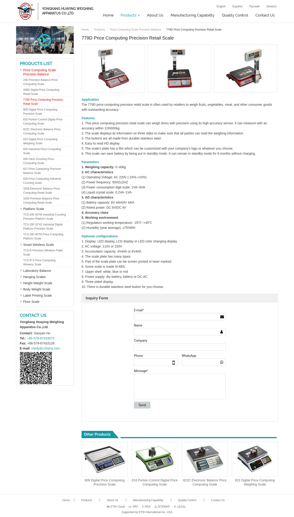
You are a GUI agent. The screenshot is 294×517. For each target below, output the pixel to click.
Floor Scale (31, 302)
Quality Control (235, 15)
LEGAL (180, 506)
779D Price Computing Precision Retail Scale (43, 101)
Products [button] (130, 15)
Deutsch (271, 6)
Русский (254, 6)
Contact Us (265, 15)
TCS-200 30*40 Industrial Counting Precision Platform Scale (44, 216)
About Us (155, 15)
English (221, 6)
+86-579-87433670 (40, 338)
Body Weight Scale (36, 289)
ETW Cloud (116, 506)
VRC (133, 506)
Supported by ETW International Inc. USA (147, 512)
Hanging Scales (34, 277)
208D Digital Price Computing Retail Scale (41, 92)
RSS (146, 506)
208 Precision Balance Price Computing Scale (40, 82)
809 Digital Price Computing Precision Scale (105, 482)
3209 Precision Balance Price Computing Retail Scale (41, 200)
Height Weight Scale (37, 283)
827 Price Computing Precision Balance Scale (42, 171)
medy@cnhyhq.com (45, 348)
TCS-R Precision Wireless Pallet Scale (43, 252)
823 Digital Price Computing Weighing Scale (255, 482)
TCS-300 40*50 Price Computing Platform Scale (43, 236)
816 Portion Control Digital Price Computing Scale (155, 482)
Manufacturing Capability (193, 15)
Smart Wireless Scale (38, 245)
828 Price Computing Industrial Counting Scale (42, 181)
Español (237, 6)
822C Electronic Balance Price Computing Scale (204, 482)
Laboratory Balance (37, 271)
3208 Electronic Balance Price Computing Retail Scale (41, 190)
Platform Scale (33, 209)
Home (108, 15)
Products (99, 29)
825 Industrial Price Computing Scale (42, 151)
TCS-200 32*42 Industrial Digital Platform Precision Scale (42, 226)
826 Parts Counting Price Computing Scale (38, 161)
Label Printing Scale (37, 295)
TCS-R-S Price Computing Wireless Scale (39, 262)
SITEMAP (162, 506)
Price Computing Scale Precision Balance (135, 29)
